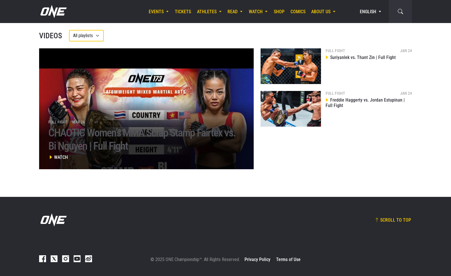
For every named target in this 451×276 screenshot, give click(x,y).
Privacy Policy (257, 259)
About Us (320, 11)
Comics (298, 11)
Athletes (207, 11)
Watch (256, 11)
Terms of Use (288, 259)
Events (156, 11)
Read (233, 11)
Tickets (183, 11)
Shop (279, 11)
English (368, 11)
